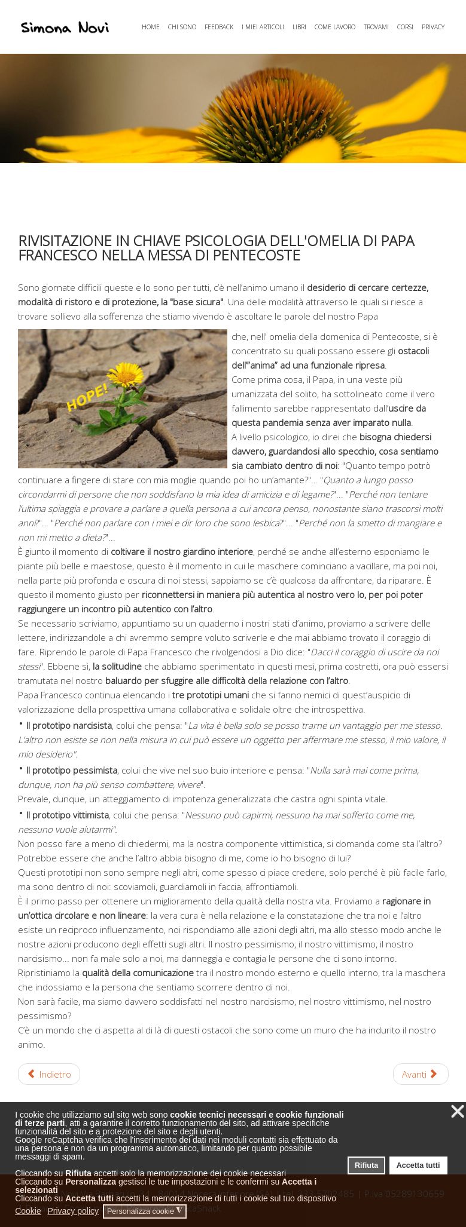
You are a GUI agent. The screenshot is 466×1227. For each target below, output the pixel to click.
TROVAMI (376, 27)
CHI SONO (182, 27)
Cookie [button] (28, 1211)
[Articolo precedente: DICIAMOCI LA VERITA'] (49, 1074)
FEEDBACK (219, 27)
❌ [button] (457, 1111)
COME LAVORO (335, 27)
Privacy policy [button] (73, 1211)
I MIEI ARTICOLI (263, 27)
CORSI (405, 27)
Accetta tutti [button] (418, 1165)
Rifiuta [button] (366, 1165)
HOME (151, 27)
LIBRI (299, 27)
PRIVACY (433, 27)
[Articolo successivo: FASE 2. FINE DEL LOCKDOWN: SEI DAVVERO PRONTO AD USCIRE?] (421, 1074)
